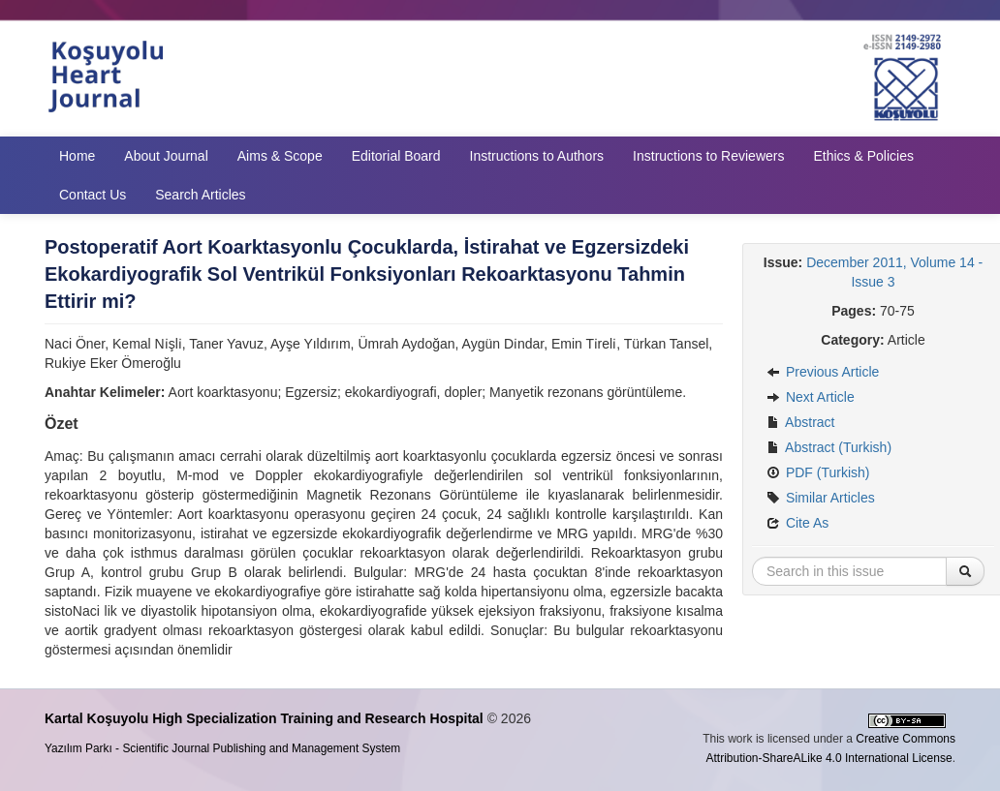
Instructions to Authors (537, 156)
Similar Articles (820, 497)
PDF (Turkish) (817, 472)
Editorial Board (396, 156)
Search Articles (200, 194)
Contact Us (92, 194)
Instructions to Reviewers (708, 156)
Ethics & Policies (863, 156)
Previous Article (822, 372)
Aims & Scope (280, 156)
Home (77, 156)
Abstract (800, 422)
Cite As (797, 523)
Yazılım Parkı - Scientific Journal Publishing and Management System (222, 748)
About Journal (165, 156)
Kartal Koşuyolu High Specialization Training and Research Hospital (264, 718)
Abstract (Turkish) (828, 447)
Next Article (810, 397)
